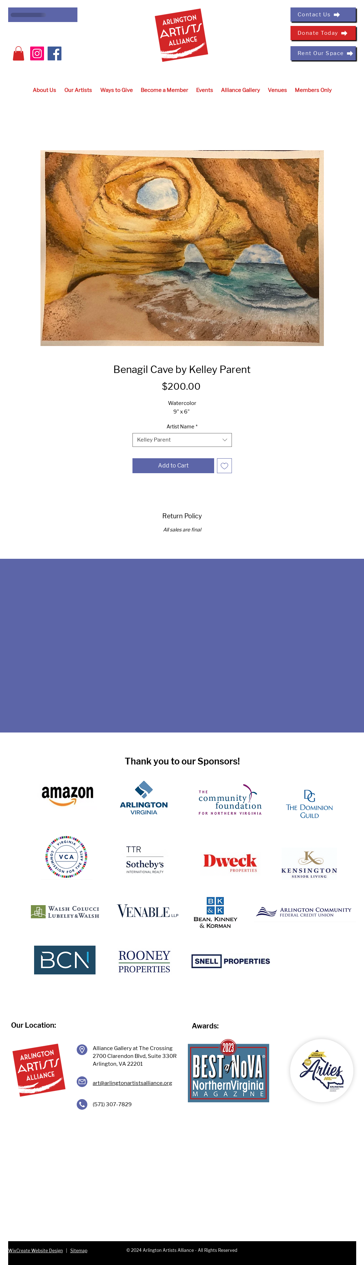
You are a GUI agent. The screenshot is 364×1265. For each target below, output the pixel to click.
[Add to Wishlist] (224, 465)
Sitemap (78, 1250)
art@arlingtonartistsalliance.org (132, 1083)
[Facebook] (54, 53)
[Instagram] (37, 53)
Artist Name (182, 426)
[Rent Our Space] (323, 53)
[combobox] (182, 440)
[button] (18, 53)
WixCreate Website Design (35, 1250)
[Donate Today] (323, 33)
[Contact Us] (323, 14)
